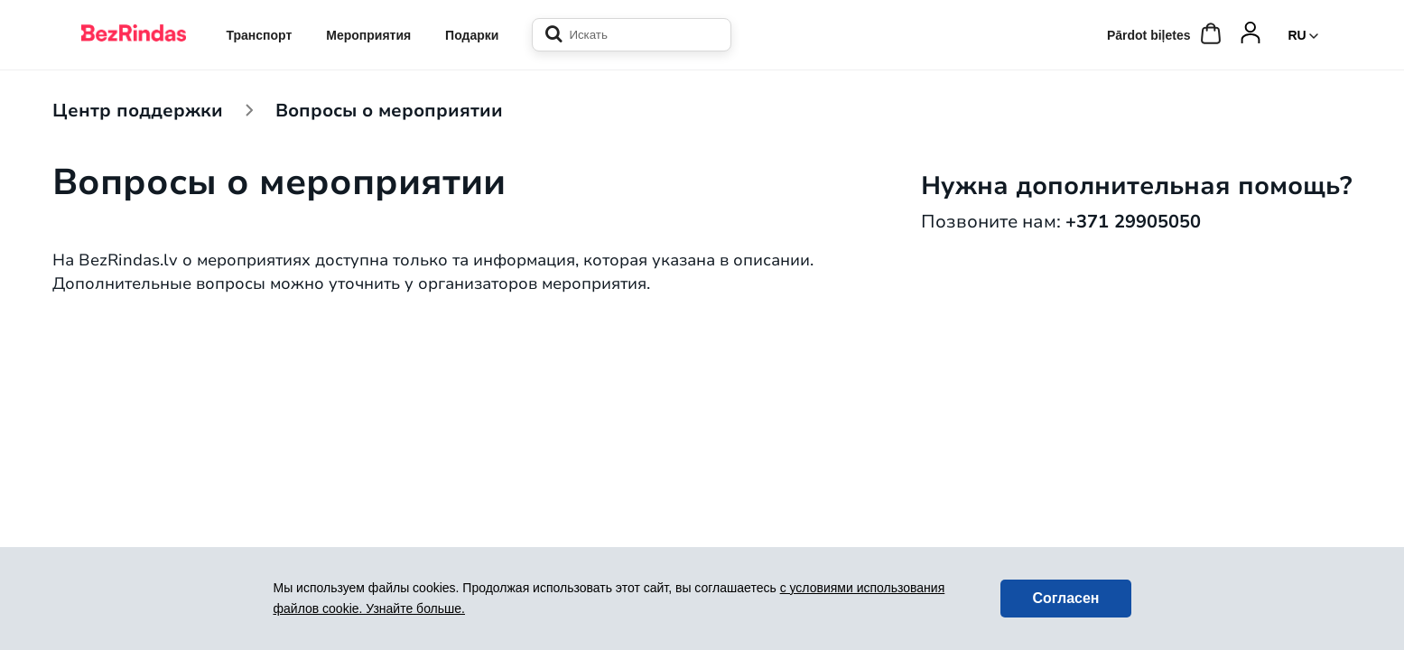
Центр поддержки (137, 110)
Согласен (1065, 598)
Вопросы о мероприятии (389, 110)
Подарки (471, 35)
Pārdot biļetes (1149, 35)
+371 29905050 (1133, 221)
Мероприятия (368, 35)
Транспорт (260, 35)
